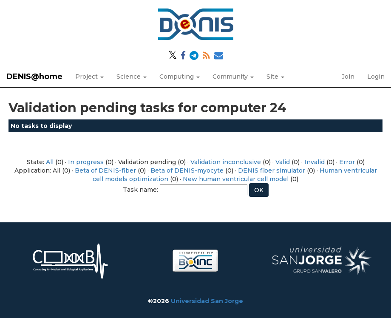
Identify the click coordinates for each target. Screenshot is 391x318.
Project (89, 76)
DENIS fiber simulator (271, 170)
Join (348, 76)
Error (347, 162)
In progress (86, 162)
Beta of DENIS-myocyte (187, 170)
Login (376, 76)
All (50, 162)
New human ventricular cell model (236, 179)
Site (275, 76)
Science (131, 76)
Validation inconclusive (225, 162)
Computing (179, 76)
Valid (282, 162)
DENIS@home (34, 76)
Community (233, 76)
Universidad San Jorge (207, 301)
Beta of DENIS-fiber (105, 170)
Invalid (314, 162)
